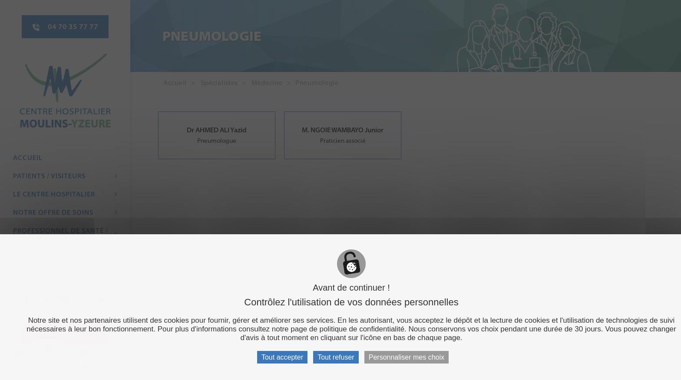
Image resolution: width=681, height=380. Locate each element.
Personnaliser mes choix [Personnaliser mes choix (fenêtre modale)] (406, 357)
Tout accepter (282, 357)
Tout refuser (335, 357)
